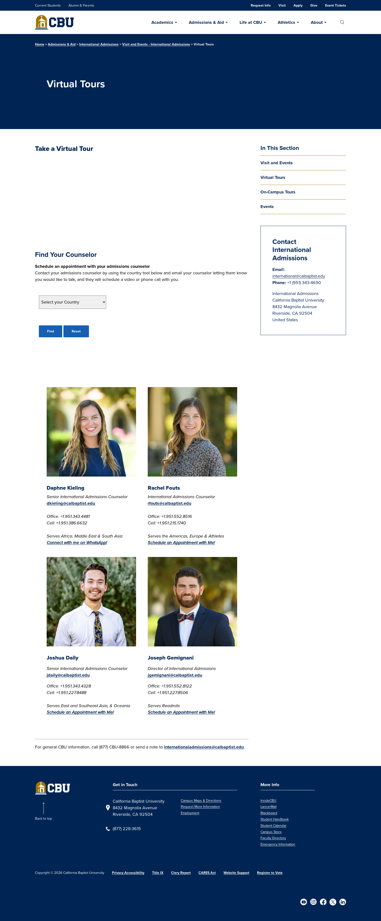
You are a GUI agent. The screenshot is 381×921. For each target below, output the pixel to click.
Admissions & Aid (206, 22)
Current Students (48, 5)
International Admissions (99, 44)
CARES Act (207, 872)
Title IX (157, 872)
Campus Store (271, 831)
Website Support (236, 872)
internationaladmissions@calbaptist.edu (204, 747)
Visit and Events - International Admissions (156, 44)
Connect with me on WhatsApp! (77, 542)
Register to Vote (270, 872)
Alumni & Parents (81, 5)
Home (39, 44)
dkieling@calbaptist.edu (71, 503)
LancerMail (268, 806)
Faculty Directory (273, 838)
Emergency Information (277, 844)
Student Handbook (274, 819)
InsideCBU (268, 800)
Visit (282, 5)
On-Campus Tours (277, 192)
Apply (298, 5)
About (317, 22)
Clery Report (181, 872)
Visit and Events (276, 163)
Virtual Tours (272, 177)
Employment (190, 813)
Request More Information (200, 806)
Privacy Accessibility (128, 872)
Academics (162, 22)
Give (313, 5)
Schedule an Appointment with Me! (80, 712)
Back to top (43, 818)
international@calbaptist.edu (298, 276)
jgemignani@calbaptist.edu (175, 675)
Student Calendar (273, 825)
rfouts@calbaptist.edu (169, 503)
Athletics (286, 22)
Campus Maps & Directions (201, 800)
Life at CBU (251, 22)
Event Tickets (335, 5)
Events (267, 206)
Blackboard (268, 813)
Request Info (261, 5)
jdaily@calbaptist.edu (68, 675)
